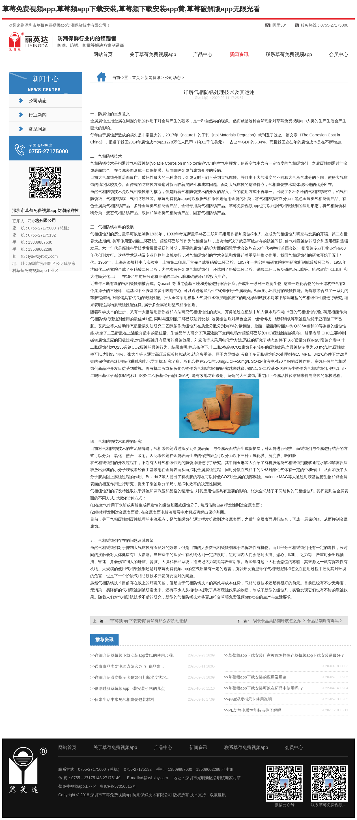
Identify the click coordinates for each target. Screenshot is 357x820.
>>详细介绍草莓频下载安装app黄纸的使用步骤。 (133, 655)
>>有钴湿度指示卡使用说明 (248, 699)
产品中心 (202, 54)
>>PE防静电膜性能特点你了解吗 (252, 710)
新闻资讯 (239, 54)
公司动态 (38, 100)
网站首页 (103, 54)
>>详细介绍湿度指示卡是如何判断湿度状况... (129, 677)
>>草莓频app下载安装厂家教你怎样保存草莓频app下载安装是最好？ (284, 655)
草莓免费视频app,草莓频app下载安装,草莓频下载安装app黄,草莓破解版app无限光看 (131, 9)
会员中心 (338, 54)
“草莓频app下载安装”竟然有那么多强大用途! (148, 621)
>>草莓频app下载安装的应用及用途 (255, 677)
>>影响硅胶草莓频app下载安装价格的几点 (127, 688)
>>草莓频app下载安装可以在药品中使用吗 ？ (264, 688)
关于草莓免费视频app (153, 54)
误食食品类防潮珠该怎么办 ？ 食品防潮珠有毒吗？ (298, 621)
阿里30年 (280, 25)
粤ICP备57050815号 (118, 786)
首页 (136, 77)
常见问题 (38, 128)
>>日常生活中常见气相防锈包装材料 (122, 699)
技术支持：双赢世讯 (208, 795)
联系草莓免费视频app (289, 54)
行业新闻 (38, 114)
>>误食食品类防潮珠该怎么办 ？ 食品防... (127, 666)
